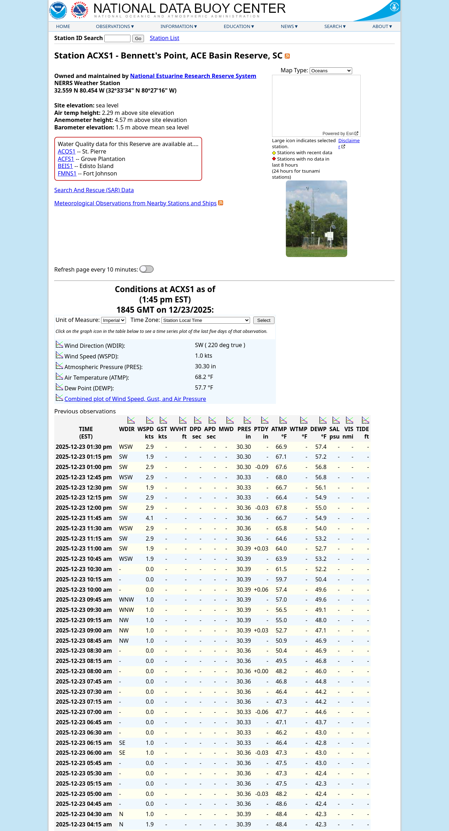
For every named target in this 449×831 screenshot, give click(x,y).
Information (177, 26)
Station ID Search (78, 38)
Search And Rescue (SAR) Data (94, 190)
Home (63, 26)
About (380, 26)
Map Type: (295, 70)
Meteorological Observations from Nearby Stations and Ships (135, 203)
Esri (350, 133)
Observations (113, 26)
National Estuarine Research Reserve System (193, 76)
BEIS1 (65, 166)
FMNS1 (67, 173)
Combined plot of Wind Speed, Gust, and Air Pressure (135, 399)
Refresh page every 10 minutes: (96, 269)
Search (333, 26)
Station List (164, 38)
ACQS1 (67, 151)
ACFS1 (66, 159)
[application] (316, 105)
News (287, 26)
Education (237, 26)
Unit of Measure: (78, 320)
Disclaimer (349, 143)
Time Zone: (146, 320)
